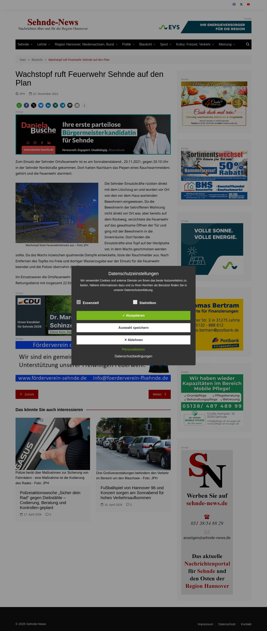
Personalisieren (133, 349)
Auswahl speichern (133, 327)
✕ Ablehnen (133, 339)
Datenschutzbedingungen (133, 356)
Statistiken (144, 301)
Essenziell (88, 301)
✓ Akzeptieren (133, 315)
